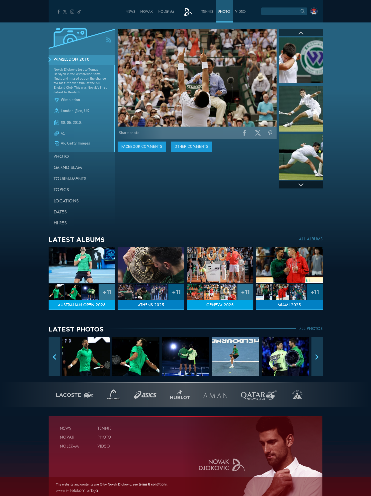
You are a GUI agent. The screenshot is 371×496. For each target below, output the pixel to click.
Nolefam (166, 12)
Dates (60, 212)
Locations (66, 201)
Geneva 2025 (220, 305)
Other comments (191, 146)
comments (141, 146)
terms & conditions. (153, 484)
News (130, 12)
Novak (146, 12)
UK (86, 110)
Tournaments (70, 179)
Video (240, 12)
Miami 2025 (289, 305)
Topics (61, 190)
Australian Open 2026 (82, 305)
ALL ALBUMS (311, 239)
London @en (71, 110)
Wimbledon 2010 (71, 60)
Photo (224, 12)
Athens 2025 (151, 305)
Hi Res (60, 223)
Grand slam (68, 167)
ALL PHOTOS (311, 329)
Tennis (207, 12)
